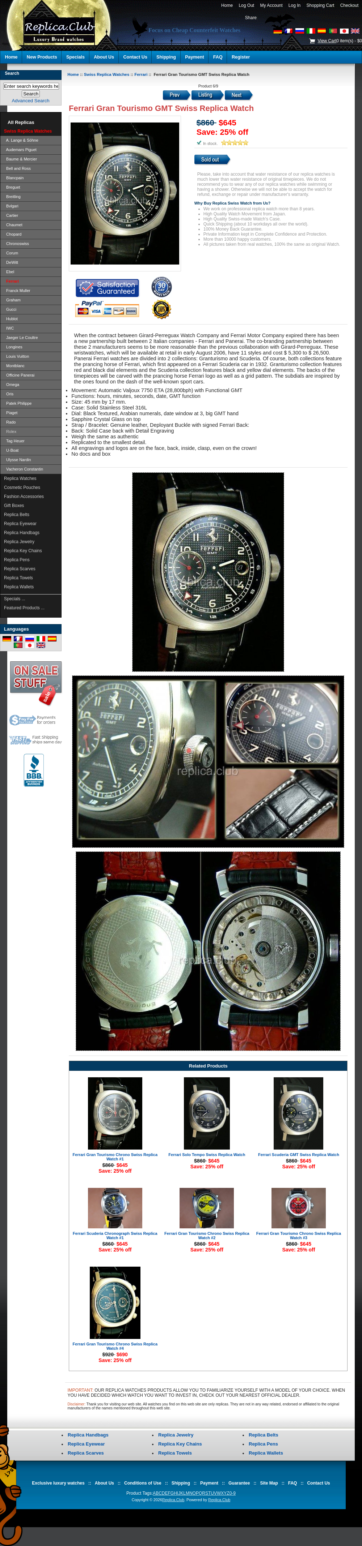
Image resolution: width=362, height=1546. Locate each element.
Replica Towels (18, 577)
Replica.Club (173, 1500)
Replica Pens (17, 559)
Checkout (349, 5)
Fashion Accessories (24, 496)
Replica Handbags (21, 532)
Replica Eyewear (20, 523)
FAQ (218, 57)
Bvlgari (11, 206)
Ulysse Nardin (17, 460)
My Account (271, 5)
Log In (294, 5)
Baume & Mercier (20, 159)
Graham (12, 300)
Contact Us (135, 57)
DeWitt (11, 262)
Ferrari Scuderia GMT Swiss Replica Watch (298, 1154)
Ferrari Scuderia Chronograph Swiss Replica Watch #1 (115, 1235)
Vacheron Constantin (23, 469)
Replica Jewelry (19, 541)
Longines (13, 347)
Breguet (12, 187)
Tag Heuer (14, 441)
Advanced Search (31, 100)
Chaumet (13, 225)
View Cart (326, 40)
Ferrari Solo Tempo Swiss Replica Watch (206, 1154)
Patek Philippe (17, 403)
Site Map (269, 1483)
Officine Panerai (19, 375)
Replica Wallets (19, 586)
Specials (75, 57)
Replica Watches (20, 478)
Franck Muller (17, 290)
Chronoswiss (16, 243)
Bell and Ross (17, 168)
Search (12, 73)
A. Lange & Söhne (21, 140)
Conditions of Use (142, 1483)
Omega (11, 384)
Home (227, 5)
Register (241, 57)
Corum (11, 253)
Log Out (246, 5)
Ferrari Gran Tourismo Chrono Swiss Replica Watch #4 (115, 1346)
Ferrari (140, 74)
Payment (194, 57)
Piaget (10, 413)
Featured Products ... (24, 607)
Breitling (12, 196)
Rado (10, 422)
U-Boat (11, 450)
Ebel (9, 272)
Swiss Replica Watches (107, 74)
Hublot (11, 319)
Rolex (10, 431)
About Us (104, 57)
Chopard (12, 234)
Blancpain (14, 178)
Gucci (10, 309)
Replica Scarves (19, 568)
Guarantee (239, 1483)
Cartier (11, 215)
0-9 (233, 1493)
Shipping (166, 57)
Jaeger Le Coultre (21, 337)
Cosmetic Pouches (22, 487)
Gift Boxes (14, 505)
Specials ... (14, 598)
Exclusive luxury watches (58, 1483)
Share (251, 17)
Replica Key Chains (23, 550)
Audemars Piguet (20, 149)
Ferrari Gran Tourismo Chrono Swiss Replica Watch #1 (115, 1156)
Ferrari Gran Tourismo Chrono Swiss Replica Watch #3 (298, 1235)
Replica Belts (16, 514)
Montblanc (14, 366)
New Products (42, 57)
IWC (9, 328)
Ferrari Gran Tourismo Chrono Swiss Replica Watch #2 (206, 1235)
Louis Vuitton (16, 356)
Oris (8, 394)
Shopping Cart (320, 5)
